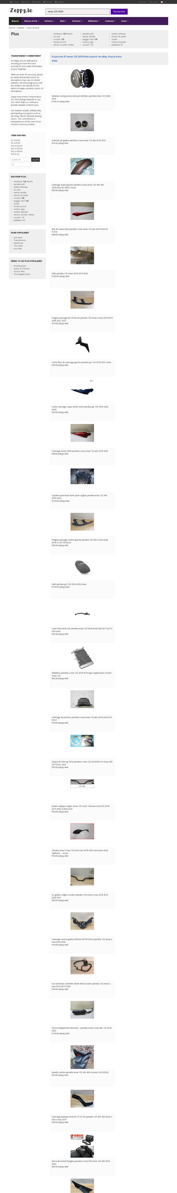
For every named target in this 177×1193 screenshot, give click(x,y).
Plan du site (153, 2)
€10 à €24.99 (16, 145)
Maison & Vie (31, 21)
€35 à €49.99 (16, 151)
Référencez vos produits (60, 1158)
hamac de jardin (119, 36)
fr (163, 2)
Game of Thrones (22, 263)
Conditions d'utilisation (17, 1173)
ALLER (38, 159)
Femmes (77, 21)
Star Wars (18, 232)
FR (58, 1173)
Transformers (20, 235)
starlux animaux (119, 33)
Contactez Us (56, 1153)
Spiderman (18, 237)
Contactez (142, 2)
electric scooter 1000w (64, 44)
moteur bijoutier (119, 42)
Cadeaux (110, 21)
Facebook (36, 2)
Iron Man (18, 243)
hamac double (89, 36)
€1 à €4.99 (15, 140)
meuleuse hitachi (63, 33)
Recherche (119, 11)
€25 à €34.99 (16, 148)
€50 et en (15, 154)
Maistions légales (34, 1173)
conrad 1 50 (88, 44)
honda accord (60, 42)
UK (55, 1173)
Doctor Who (19, 266)
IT (69, 1173)
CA (77, 1173)
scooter (59, 39)
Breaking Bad (20, 260)
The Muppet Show (22, 269)
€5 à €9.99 (15, 143)
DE (62, 1173)
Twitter (25, 2)
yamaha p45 (88, 33)
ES (66, 1173)
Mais (63, 21)
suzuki (114, 39)
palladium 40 (117, 44)
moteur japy (88, 42)
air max (57, 36)
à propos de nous (57, 1150)
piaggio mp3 (90, 39)
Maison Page (55, 1156)
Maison (15, 21)
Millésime (94, 21)
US (73, 1173)
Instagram (59, 2)
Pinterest (48, 2)
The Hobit (18, 240)
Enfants (49, 21)
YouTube (14, 2)
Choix (124, 21)
